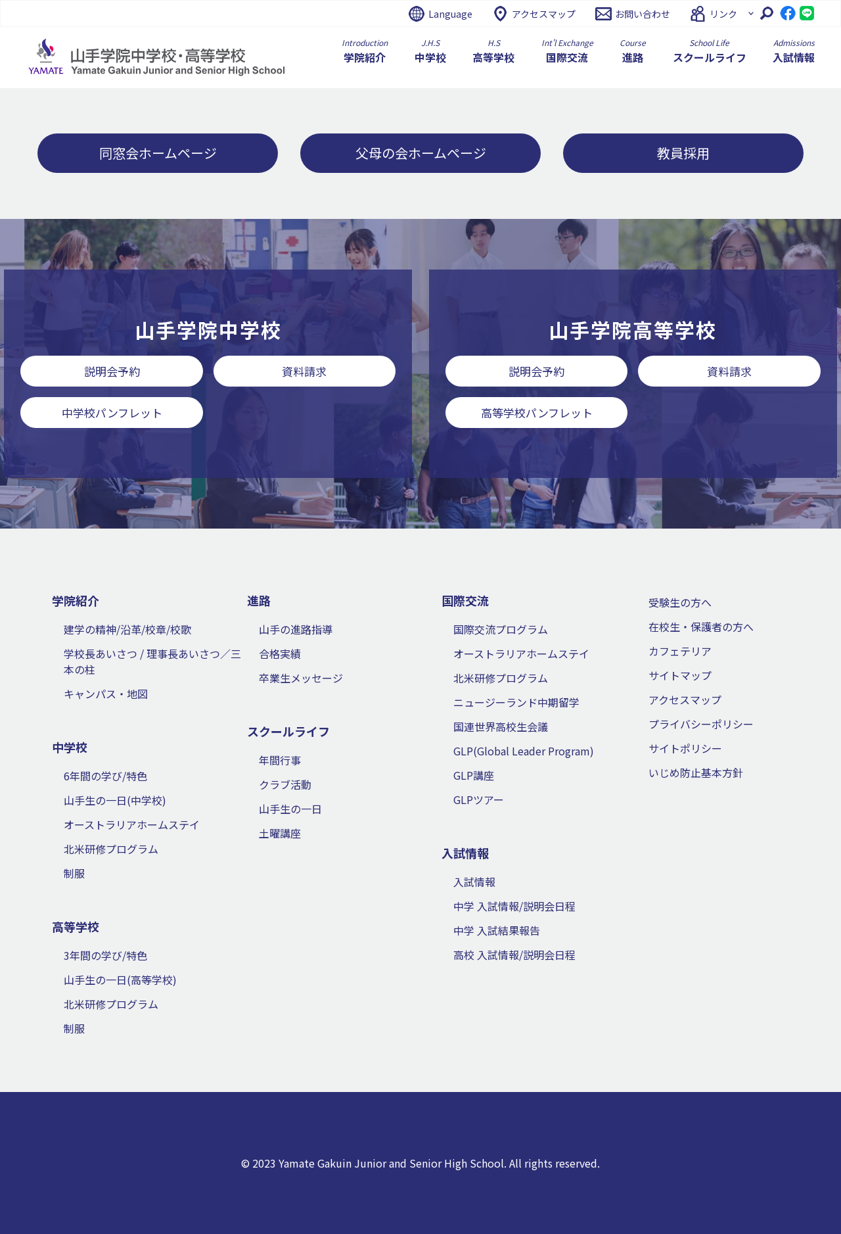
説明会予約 (112, 371)
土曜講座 (280, 833)
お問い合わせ (642, 13)
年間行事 (280, 760)
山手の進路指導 (295, 629)
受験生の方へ (680, 602)
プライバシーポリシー (701, 724)
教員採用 (683, 152)
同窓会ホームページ (158, 152)
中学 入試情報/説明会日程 (514, 906)
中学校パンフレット (112, 412)
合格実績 (280, 653)
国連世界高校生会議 (500, 726)
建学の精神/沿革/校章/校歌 (127, 629)
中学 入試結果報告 (496, 930)
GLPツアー (478, 799)
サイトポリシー (685, 748)
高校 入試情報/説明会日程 (514, 954)
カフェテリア (680, 651)
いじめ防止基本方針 (695, 772)
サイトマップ (680, 675)
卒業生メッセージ (301, 678)
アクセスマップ (544, 13)
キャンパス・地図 (106, 693)
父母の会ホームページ (420, 152)
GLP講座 (473, 775)
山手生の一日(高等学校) (120, 979)
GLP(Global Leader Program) (523, 751)
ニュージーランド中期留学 (516, 702)
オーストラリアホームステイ (132, 824)
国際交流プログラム (500, 629)
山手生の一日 (290, 809)
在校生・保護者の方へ (701, 626)
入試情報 (474, 882)
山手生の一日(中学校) (115, 800)
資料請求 (304, 371)
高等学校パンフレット (537, 412)
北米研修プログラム (111, 849)
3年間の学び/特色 (105, 955)
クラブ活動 (285, 784)
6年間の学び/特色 (105, 776)
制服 (74, 873)
